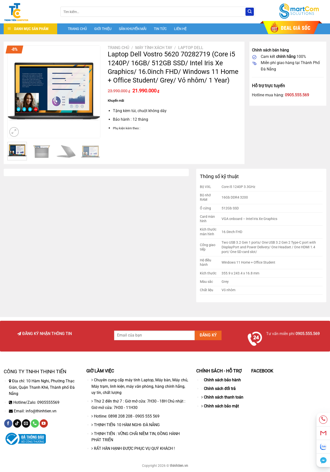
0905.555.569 (297, 95)
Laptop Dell (190, 47)
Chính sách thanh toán (223, 397)
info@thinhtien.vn (41, 411)
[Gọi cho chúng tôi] (35, 423)
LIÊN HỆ (180, 29)
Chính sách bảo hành (222, 380)
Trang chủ (118, 47)
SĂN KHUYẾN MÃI (132, 29)
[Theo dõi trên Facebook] (8, 423)
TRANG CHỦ (77, 29)
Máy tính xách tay (153, 47)
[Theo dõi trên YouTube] (44, 423)
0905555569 (48, 402)
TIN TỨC (160, 29)
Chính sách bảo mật (221, 406)
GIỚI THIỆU (102, 29)
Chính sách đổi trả (220, 388)
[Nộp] (249, 12)
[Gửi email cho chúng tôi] (26, 423)
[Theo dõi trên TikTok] (17, 423)
